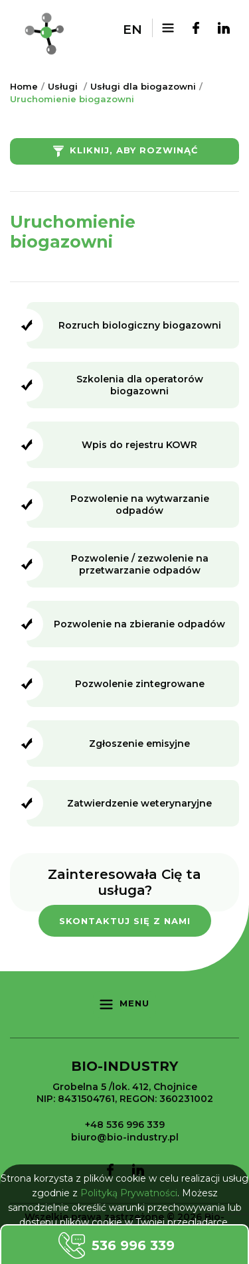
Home (24, 86)
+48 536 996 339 (125, 1125)
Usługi (63, 86)
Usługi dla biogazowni (143, 86)
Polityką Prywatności (128, 1193)
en (132, 29)
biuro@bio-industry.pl (125, 1137)
